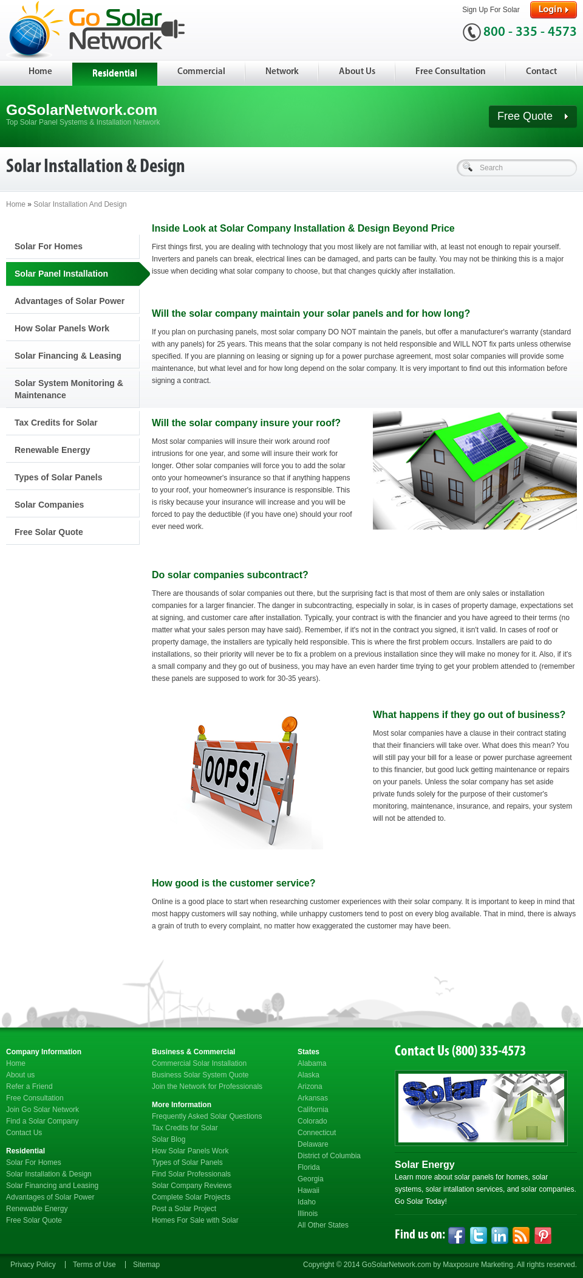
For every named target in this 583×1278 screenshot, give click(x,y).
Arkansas (313, 1098)
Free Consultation (450, 72)
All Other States (323, 1225)
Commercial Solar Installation (199, 1063)
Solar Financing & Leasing (68, 356)
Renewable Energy (52, 450)
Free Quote (532, 116)
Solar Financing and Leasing (52, 1185)
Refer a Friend (29, 1086)
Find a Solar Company (42, 1121)
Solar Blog (168, 1139)
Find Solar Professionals (191, 1174)
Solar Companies (49, 504)
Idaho (307, 1202)
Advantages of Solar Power (69, 301)
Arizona (310, 1086)
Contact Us (24, 1132)
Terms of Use (94, 1264)
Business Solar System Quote (200, 1075)
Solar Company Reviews (191, 1185)
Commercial (201, 72)
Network (282, 72)
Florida (309, 1167)
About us (20, 1075)
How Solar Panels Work (62, 328)
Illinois (308, 1213)
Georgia (311, 1179)
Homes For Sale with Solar (195, 1220)
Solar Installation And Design (79, 204)
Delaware (313, 1144)
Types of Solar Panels (58, 477)
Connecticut (317, 1132)
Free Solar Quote (49, 532)
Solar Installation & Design (49, 1174)
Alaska (308, 1075)
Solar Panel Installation (61, 273)
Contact (541, 72)
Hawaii (308, 1190)
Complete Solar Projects (191, 1197)
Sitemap (146, 1264)
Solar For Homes (49, 246)
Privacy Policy (33, 1264)
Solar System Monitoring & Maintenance (69, 389)
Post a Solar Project (184, 1208)
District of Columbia (329, 1156)
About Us (357, 72)
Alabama (312, 1063)
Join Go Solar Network (42, 1109)
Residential (114, 73)
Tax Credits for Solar (56, 422)
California (313, 1109)
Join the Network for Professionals (207, 1086)
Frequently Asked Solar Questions (207, 1116)
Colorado (312, 1121)
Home (40, 72)
